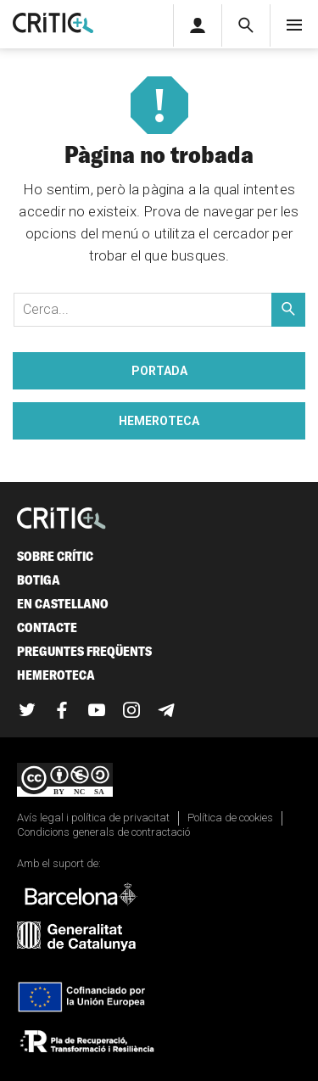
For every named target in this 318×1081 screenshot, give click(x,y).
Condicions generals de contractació (103, 832)
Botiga (38, 580)
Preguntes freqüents (84, 651)
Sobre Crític (55, 556)
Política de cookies (230, 817)
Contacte (47, 627)
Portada (159, 371)
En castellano (63, 604)
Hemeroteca (159, 421)
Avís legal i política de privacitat (93, 817)
